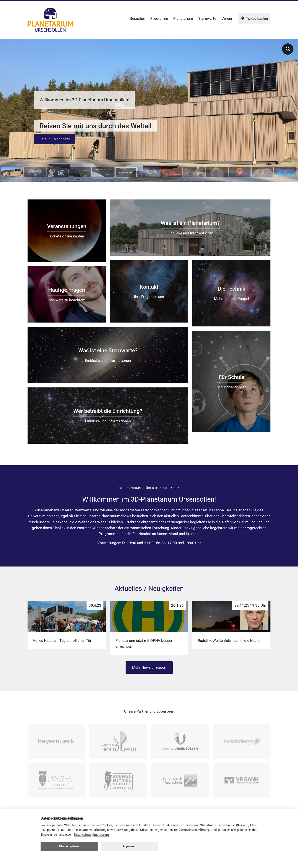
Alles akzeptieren (69, 846)
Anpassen (129, 846)
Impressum (101, 835)
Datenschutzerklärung (193, 830)
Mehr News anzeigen (149, 667)
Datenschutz (82, 835)
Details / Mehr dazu (54, 139)
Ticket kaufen (254, 18)
